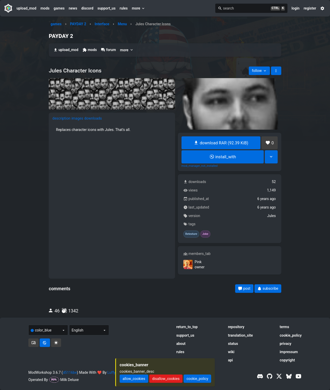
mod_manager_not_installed (200, 166)
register (310, 8)
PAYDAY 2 (78, 24)
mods (45, 8)
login (296, 8)
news (73, 8)
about (181, 344)
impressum (289, 352)
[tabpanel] (111, 129)
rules (124, 8)
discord (87, 8)
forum (108, 50)
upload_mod (26, 8)
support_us (106, 8)
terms (284, 327)
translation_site (240, 335)
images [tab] (77, 118)
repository (236, 327)
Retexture (191, 234)
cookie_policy (291, 335)
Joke (205, 234)
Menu (122, 24)
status (233, 344)
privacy (285, 344)
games (59, 8)
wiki (231, 352)
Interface (102, 24)
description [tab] (61, 118)
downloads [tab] (93, 118)
